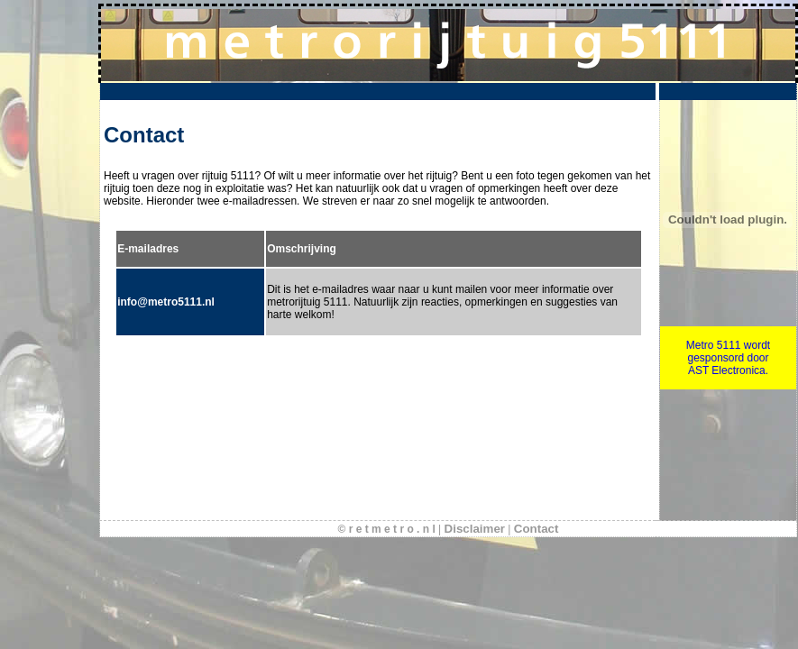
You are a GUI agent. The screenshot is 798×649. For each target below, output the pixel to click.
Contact (536, 528)
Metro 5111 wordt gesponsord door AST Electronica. (728, 358)
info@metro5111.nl (166, 302)
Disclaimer (475, 528)
